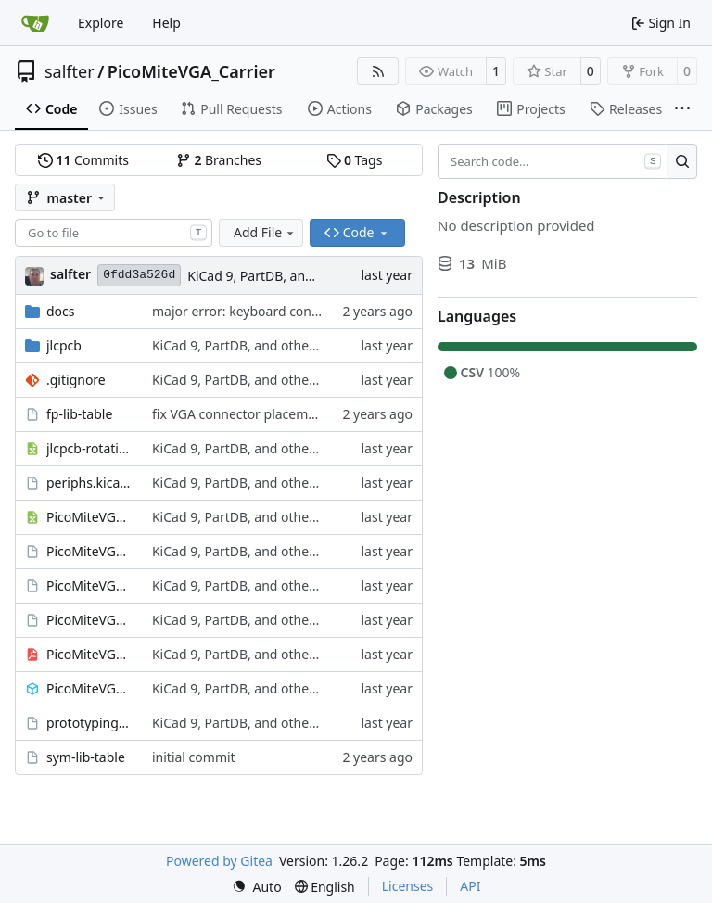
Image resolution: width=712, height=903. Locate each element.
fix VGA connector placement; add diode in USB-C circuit (322, 414)
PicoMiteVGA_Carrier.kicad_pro (90, 585)
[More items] (682, 109)
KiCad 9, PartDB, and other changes (295, 276)
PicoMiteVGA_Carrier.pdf (90, 654)
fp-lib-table (79, 414)
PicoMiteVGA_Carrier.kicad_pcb (90, 551)
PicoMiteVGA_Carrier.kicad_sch (90, 620)
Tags (354, 160)
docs (60, 311)
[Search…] (682, 161)
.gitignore (76, 379)
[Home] (35, 23)
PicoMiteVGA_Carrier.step (90, 688)
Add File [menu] (265, 232)
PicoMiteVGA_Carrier (191, 71)
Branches (218, 160)
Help (166, 23)
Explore (100, 23)
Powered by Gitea (219, 861)
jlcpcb (64, 345)
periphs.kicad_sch (90, 482)
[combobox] (113, 233)
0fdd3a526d (139, 275)
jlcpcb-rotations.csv (90, 448)
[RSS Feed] (378, 71)
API (470, 886)
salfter (69, 71)
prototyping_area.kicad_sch (90, 722)
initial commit (193, 757)
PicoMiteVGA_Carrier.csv (90, 517)
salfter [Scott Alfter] (70, 274)
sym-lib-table (85, 757)
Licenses (408, 886)
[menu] (257, 887)
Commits (83, 160)
